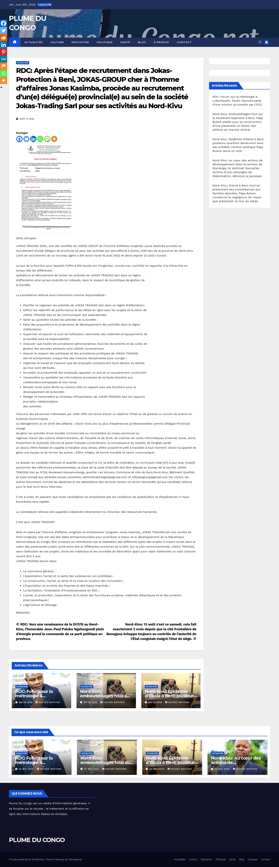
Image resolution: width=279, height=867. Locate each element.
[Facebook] (19, 139)
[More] (54, 139)
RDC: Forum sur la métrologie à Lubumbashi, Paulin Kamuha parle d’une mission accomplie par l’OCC (237, 100)
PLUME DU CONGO (37, 840)
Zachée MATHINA (48, 702)
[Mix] (3, 66)
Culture (57, 42)
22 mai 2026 (157, 769)
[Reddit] (3, 37)
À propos (161, 42)
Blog (142, 42)
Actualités (33, 42)
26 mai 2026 (92, 769)
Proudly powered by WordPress (27, 859)
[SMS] (47, 139)
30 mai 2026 (27, 769)
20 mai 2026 (222, 769)
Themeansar (75, 859)
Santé (125, 42)
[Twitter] (26, 139)
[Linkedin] (33, 139)
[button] (260, 42)
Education (80, 42)
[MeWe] (3, 59)
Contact (184, 42)
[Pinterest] (3, 51)
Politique (105, 42)
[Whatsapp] (40, 139)
